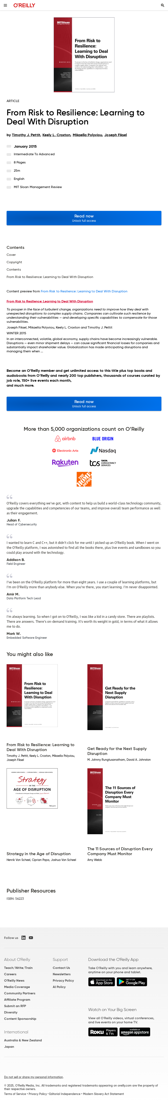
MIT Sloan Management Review (38, 187)
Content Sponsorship (20, 1019)
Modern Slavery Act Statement (103, 1094)
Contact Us (61, 968)
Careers (10, 974)
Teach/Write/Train (18, 968)
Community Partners (19, 993)
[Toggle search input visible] (163, 5)
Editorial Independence (64, 1094)
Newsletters (61, 974)
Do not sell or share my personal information (33, 1077)
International (16, 1031)
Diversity (10, 1012)
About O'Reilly (17, 959)
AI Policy (59, 987)
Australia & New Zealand (23, 1040)
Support (60, 959)
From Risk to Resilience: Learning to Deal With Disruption (84, 291)
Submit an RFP (15, 1006)
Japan (9, 1046)
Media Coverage (17, 987)
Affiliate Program (17, 999)
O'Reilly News (14, 980)
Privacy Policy (63, 980)
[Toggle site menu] (5, 5)
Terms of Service (15, 1094)
